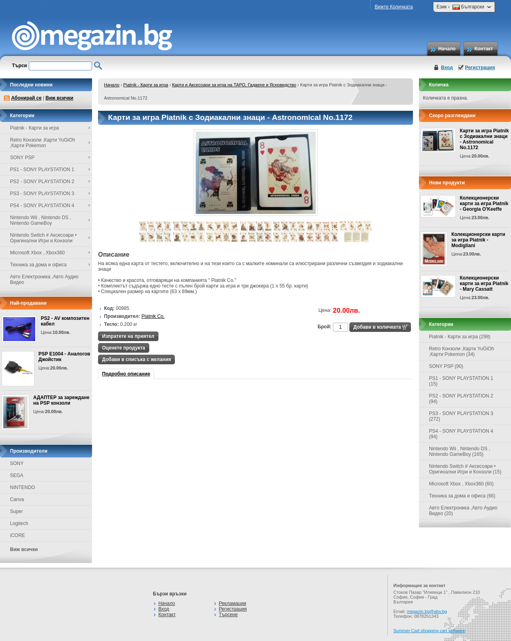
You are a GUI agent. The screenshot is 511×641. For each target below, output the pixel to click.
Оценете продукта (123, 348)
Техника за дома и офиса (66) (462, 496)
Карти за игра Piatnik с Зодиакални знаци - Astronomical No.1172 (484, 139)
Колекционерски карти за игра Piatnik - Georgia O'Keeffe (484, 203)
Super (16, 511)
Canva (17, 499)
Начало (446, 49)
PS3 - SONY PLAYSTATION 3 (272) (461, 416)
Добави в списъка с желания (136, 359)
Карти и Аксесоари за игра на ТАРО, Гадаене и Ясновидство (234, 84)
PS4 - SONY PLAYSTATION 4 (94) (461, 433)
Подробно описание (126, 374)
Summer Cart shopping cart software (429, 630)
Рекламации (232, 603)
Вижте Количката (394, 7)
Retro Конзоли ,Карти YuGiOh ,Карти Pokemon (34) (461, 351)
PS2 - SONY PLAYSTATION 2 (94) (461, 398)
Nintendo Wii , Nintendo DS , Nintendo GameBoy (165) (459, 451)
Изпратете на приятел (128, 336)
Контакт (484, 49)
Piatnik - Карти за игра (145, 84)
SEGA (16, 475)
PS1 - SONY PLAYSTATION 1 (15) (461, 381)
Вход (447, 67)
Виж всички (59, 98)
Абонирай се (26, 98)
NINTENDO (22, 487)
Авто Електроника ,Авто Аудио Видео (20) (463, 510)
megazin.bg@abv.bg (427, 611)
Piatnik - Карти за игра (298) (460, 336)
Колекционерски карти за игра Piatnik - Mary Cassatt (484, 283)
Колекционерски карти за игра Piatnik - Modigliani (478, 240)
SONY (17, 463)
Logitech (19, 523)
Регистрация (480, 67)
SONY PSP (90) (446, 366)
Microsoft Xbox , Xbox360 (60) (461, 484)
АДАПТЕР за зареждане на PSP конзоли (61, 400)
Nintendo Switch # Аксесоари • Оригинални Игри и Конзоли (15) (465, 469)
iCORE (17, 535)
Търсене (228, 614)
